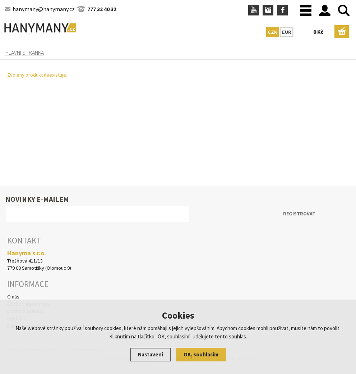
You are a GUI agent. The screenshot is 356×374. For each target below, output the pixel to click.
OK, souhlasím (201, 354)
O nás (13, 296)
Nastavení (150, 354)
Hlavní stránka (24, 52)
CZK (272, 32)
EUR (286, 32)
